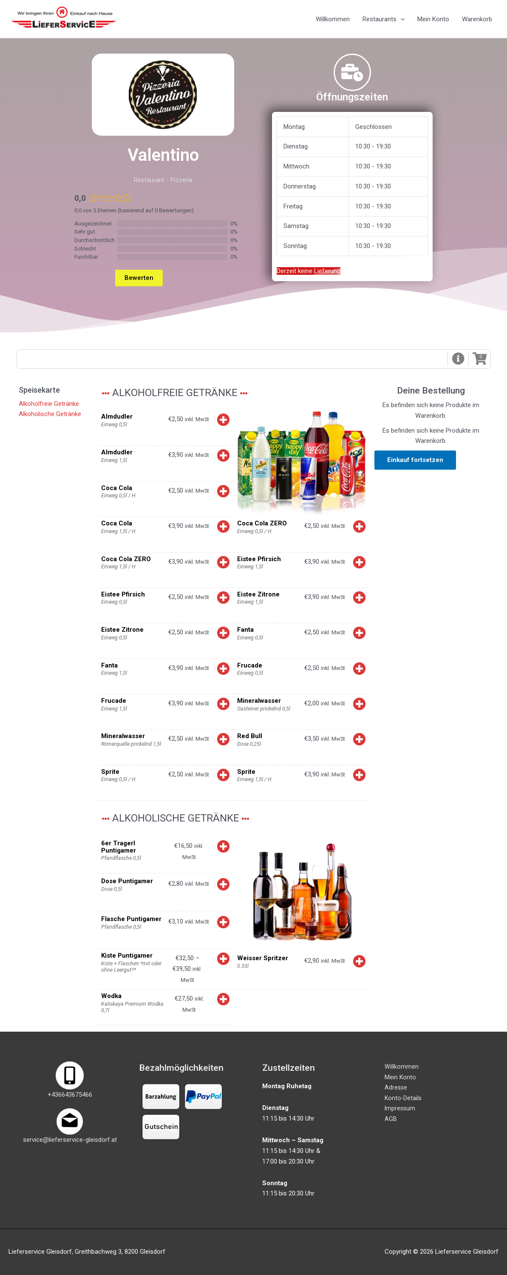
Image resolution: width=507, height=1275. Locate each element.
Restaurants (384, 20)
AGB (391, 1119)
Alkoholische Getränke (50, 416)
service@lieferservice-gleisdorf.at (70, 1140)
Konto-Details (404, 1098)
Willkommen (333, 20)
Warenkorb (477, 20)
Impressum (400, 1108)
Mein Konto (433, 20)
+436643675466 (70, 1094)
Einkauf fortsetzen (415, 461)
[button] (457, 360)
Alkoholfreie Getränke (49, 405)
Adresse (396, 1088)
